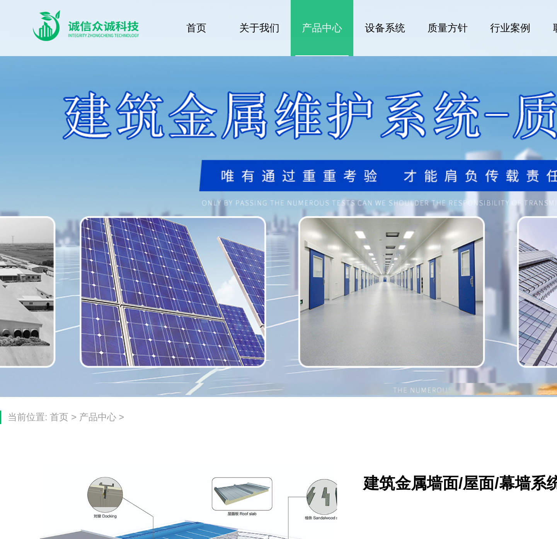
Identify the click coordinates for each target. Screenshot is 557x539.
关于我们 (259, 27)
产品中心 (322, 27)
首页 (196, 27)
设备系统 (385, 27)
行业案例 (510, 27)
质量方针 (448, 27)
